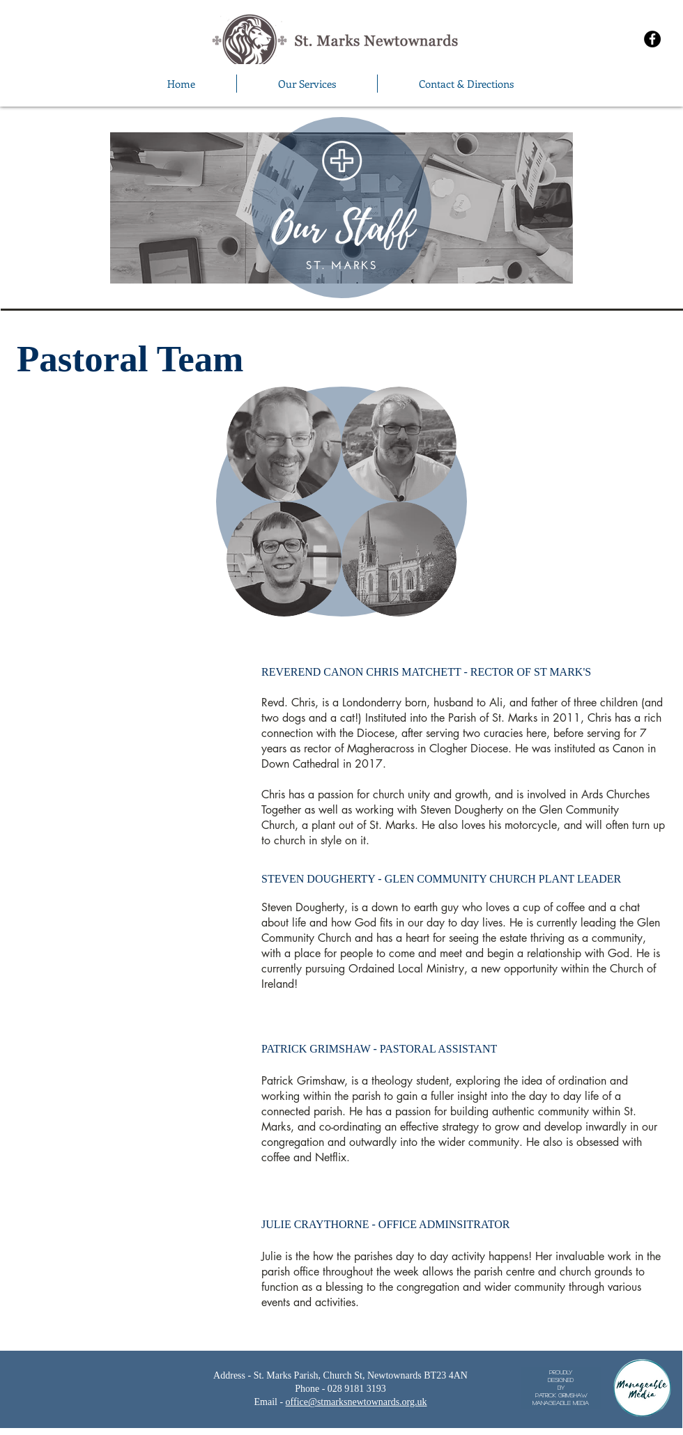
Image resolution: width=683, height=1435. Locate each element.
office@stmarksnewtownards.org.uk (356, 1402)
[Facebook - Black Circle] (652, 39)
